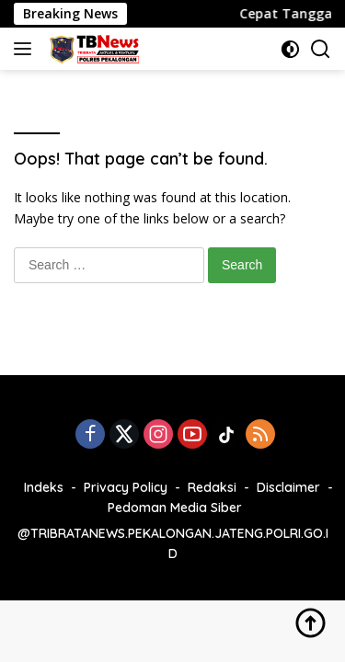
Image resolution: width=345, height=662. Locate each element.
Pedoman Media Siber (175, 507)
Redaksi (212, 487)
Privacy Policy (125, 487)
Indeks (43, 487)
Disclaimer (288, 487)
